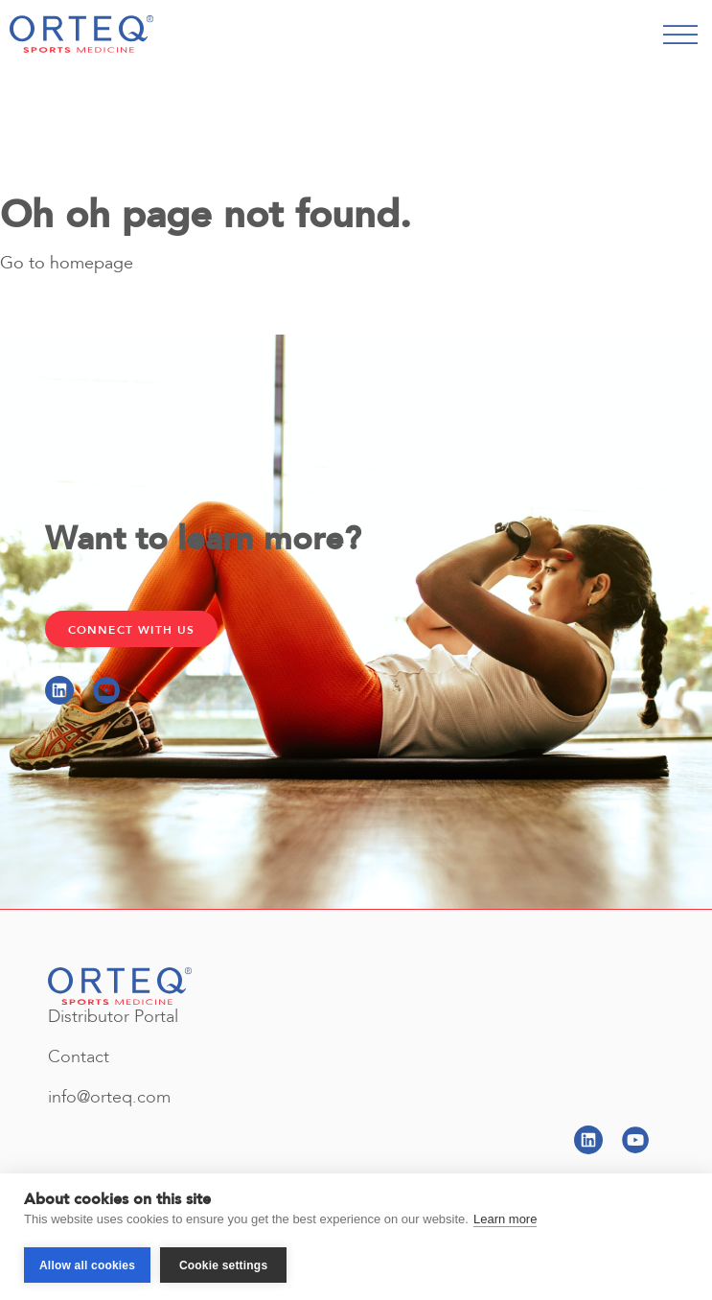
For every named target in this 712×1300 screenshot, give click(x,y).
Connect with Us (131, 630)
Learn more (505, 1219)
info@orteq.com (109, 1097)
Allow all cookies (87, 1265)
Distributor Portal (113, 1017)
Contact (78, 1057)
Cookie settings (223, 1265)
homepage (91, 264)
